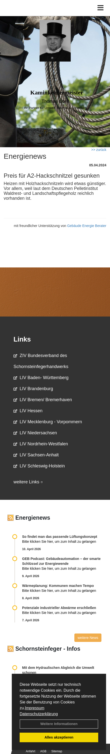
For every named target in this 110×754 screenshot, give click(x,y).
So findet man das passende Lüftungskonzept (59, 537)
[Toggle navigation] (100, 8)
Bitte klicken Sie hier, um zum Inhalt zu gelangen (59, 541)
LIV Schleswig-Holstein (39, 465)
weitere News (88, 638)
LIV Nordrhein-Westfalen (41, 443)
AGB (43, 751)
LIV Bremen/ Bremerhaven (43, 399)
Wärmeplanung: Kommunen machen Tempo (58, 586)
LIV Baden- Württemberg (41, 377)
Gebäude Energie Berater (86, 226)
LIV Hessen (28, 410)
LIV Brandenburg (33, 388)
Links (22, 339)
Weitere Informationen (59, 724)
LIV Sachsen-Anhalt (36, 454)
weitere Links (28, 481)
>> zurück (98, 150)
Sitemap (56, 751)
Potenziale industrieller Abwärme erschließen (59, 608)
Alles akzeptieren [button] (58, 737)
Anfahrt (30, 751)
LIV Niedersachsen (35, 432)
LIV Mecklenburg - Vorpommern (48, 421)
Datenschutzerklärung (39, 714)
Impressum (34, 708)
